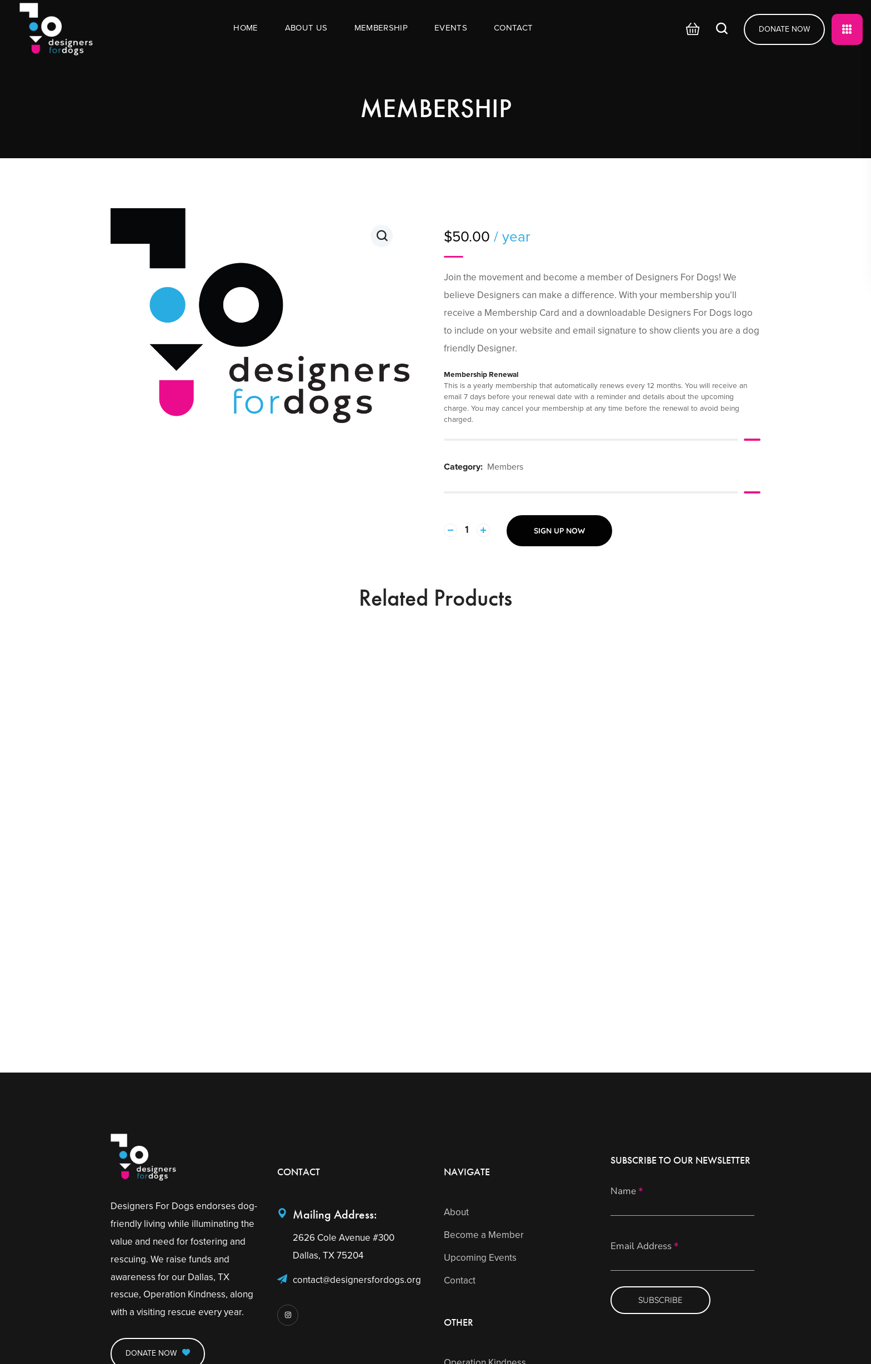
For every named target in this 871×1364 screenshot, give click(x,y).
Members (505, 466)
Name (626, 1191)
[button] (689, 29)
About (456, 1212)
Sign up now (559, 531)
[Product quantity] (467, 530)
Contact (459, 1280)
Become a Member (484, 1235)
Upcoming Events (480, 1258)
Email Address (644, 1246)
